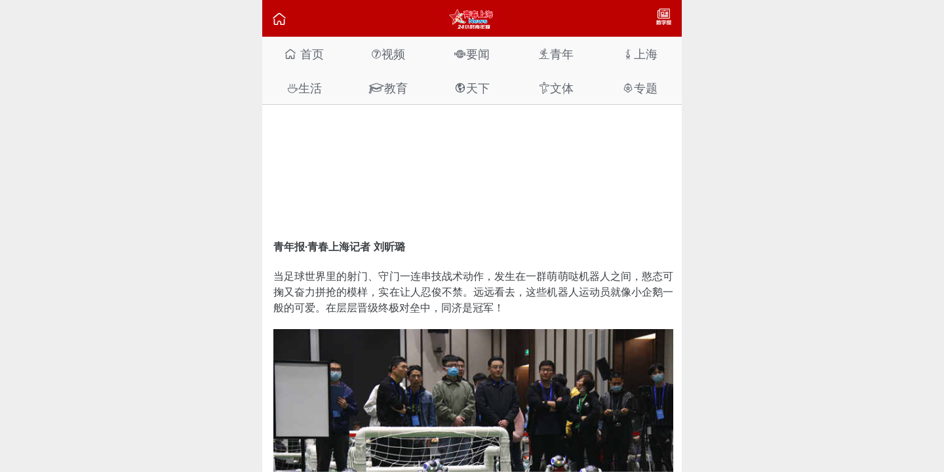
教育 (388, 88)
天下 (472, 88)
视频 (388, 54)
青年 (556, 54)
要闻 (472, 54)
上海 (640, 54)
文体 (556, 88)
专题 (640, 88)
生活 (304, 88)
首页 (304, 54)
